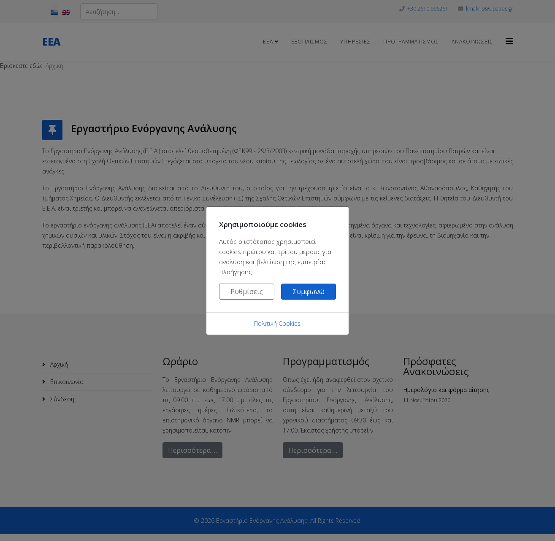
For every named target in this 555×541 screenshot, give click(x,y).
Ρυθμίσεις (246, 291)
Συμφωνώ (308, 291)
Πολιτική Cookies (277, 323)
